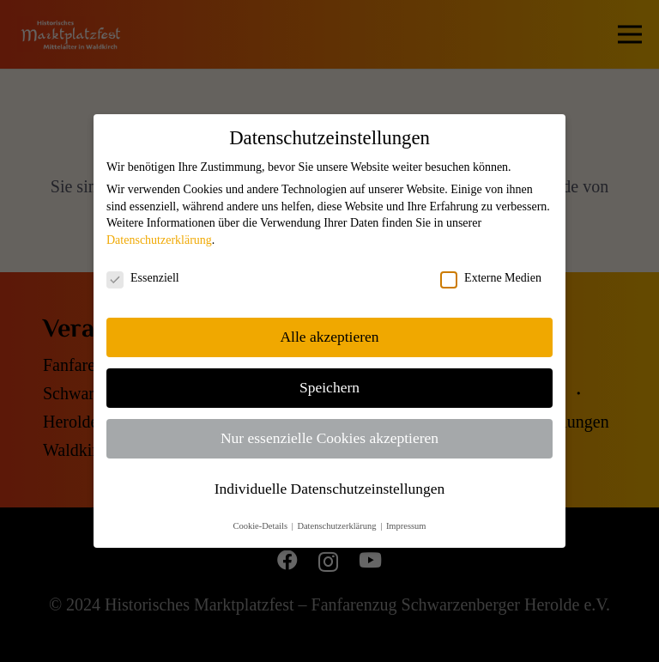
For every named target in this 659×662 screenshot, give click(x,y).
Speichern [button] (329, 387)
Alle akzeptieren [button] (329, 336)
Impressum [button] (406, 526)
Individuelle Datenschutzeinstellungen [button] (330, 488)
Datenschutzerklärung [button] (337, 526)
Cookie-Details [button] (261, 526)
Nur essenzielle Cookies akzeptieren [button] (329, 437)
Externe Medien (490, 278)
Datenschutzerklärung (159, 240)
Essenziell (142, 278)
